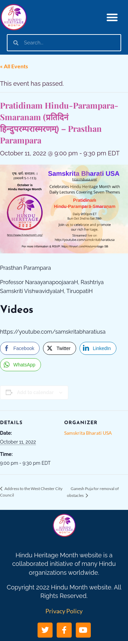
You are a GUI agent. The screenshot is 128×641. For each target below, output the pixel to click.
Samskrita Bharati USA (88, 433)
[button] (112, 17)
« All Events (14, 66)
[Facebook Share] (20, 348)
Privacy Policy (64, 611)
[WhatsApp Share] (20, 364)
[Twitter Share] (59, 348)
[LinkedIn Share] (98, 348)
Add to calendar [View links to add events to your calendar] (35, 392)
